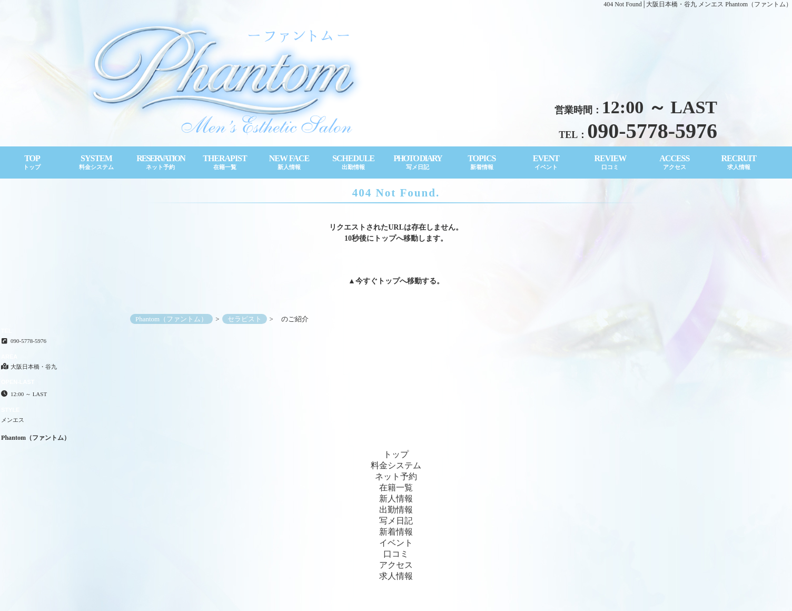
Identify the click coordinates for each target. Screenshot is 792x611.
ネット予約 (396, 476)
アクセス (396, 564)
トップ (389, 281)
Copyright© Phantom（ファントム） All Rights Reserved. (396, 601)
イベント (396, 542)
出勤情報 (396, 509)
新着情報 (396, 531)
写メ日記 (396, 520)
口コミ (396, 553)
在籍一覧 (396, 487)
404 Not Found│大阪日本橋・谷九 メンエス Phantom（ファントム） (697, 4)
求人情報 (396, 575)
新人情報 (396, 498)
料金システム (396, 465)
